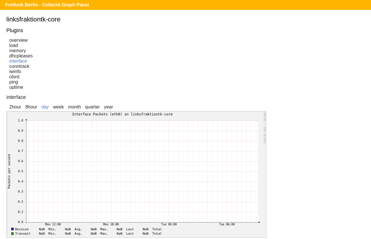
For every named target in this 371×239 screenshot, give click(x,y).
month (74, 106)
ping (13, 81)
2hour (15, 106)
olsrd (14, 76)
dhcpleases (21, 55)
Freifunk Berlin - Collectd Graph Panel (47, 4)
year (108, 106)
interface (18, 61)
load (13, 45)
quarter (92, 106)
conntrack (19, 66)
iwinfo (15, 71)
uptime (16, 87)
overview (18, 40)
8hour (31, 106)
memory (17, 50)
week (58, 106)
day (45, 106)
